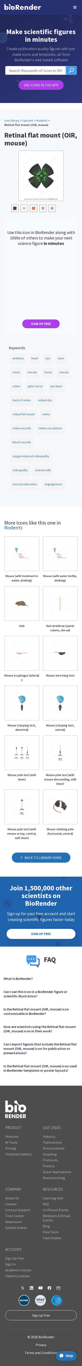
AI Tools (11, 1142)
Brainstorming (54, 1178)
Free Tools (51, 1232)
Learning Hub (53, 1198)
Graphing (50, 1154)
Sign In (10, 1264)
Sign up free (41, 1315)
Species (28, 120)
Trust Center (14, 1216)
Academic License (18, 1270)
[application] (65, 1356)
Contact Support (17, 1210)
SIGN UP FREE (41, 324)
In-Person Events (56, 1210)
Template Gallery (18, 1154)
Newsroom (13, 1221)
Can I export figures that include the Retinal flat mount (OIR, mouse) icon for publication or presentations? (40, 1048)
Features (11, 1136)
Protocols (50, 1160)
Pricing (10, 1148)
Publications (52, 1142)
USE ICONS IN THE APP (41, 85)
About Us (12, 1198)
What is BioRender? (18, 978)
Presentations (54, 1148)
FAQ (46, 1204)
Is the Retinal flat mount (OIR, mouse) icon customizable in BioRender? (36, 1011)
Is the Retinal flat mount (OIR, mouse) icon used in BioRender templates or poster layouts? (40, 1068)
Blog (46, 1226)
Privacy (41, 1345)
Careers (11, 1204)
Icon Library (11, 120)
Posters (49, 1166)
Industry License (17, 1276)
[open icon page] (21, 559)
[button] (75, 7)
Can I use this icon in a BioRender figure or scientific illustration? (35, 993)
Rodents (41, 120)
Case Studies (52, 1238)
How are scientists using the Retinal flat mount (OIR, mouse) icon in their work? (39, 1028)
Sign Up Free (14, 1258)
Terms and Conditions (41, 1352)
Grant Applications (57, 1172)
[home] (22, 7)
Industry (49, 1136)
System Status (16, 1227)
